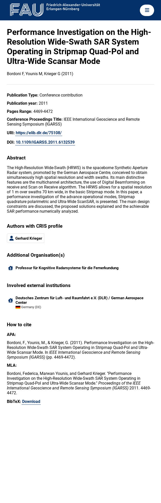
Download (31, 401)
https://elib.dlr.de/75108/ (39, 132)
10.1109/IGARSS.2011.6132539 (45, 142)
